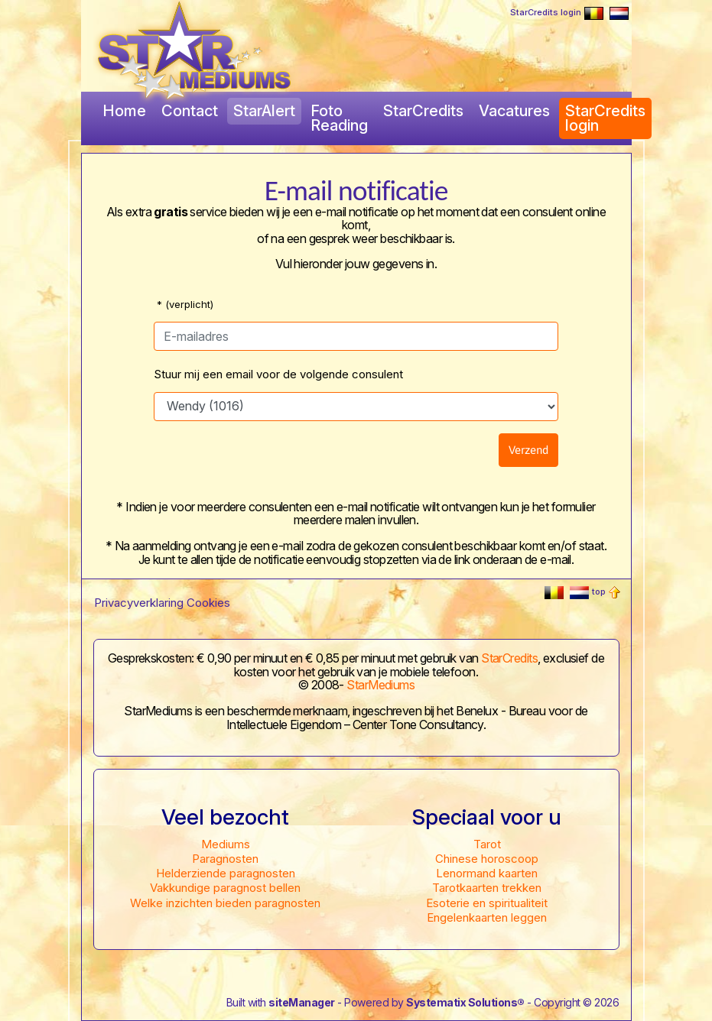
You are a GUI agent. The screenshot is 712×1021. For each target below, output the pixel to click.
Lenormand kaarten (487, 873)
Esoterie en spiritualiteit (487, 903)
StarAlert (264, 111)
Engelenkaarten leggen (487, 917)
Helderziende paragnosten (225, 873)
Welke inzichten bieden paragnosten (225, 903)
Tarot (487, 844)
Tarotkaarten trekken (486, 887)
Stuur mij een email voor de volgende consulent (278, 374)
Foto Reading (339, 118)
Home (124, 111)
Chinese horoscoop (486, 858)
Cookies (208, 602)
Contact (189, 111)
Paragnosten (225, 858)
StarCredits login (545, 12)
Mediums (225, 844)
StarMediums (380, 684)
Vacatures (514, 111)
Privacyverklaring (139, 602)
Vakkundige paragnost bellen (225, 887)
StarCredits (423, 111)
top (606, 591)
